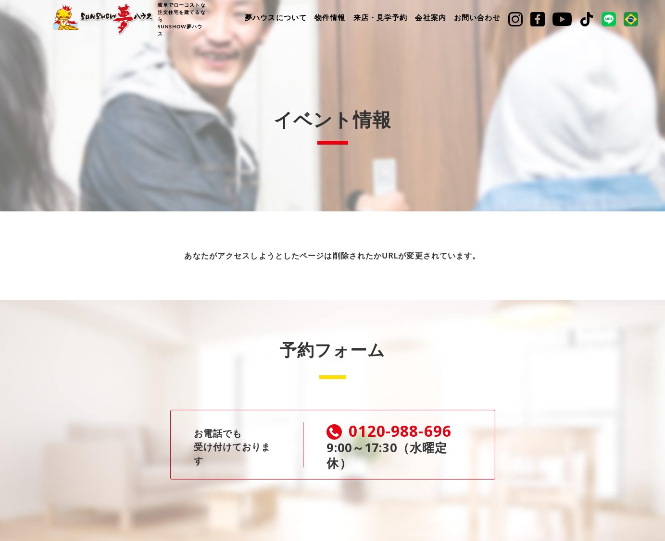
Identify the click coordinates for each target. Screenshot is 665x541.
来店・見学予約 (380, 17)
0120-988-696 (394, 431)
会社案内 (430, 17)
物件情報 (329, 17)
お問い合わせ (477, 17)
